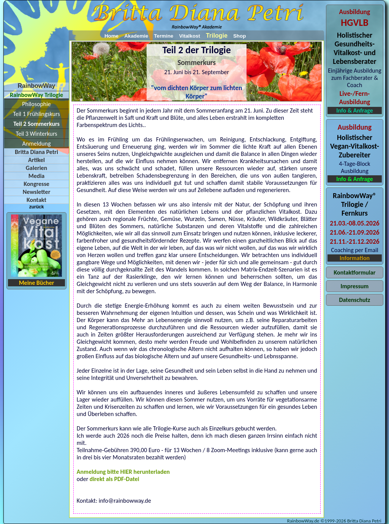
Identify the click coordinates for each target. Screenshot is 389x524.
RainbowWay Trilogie (36, 94)
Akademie (136, 36)
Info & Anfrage (354, 110)
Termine (163, 36)
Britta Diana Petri (36, 152)
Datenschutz (354, 299)
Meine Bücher (36, 282)
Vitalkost (189, 36)
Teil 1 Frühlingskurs (36, 114)
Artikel (36, 160)
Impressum (355, 286)
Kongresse (36, 183)
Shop (239, 36)
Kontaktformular (355, 272)
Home (111, 36)
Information (355, 258)
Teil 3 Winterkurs (36, 133)
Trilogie (217, 35)
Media (36, 175)
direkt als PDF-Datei (114, 479)
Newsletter (37, 191)
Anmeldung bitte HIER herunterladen (123, 471)
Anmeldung (36, 143)
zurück (36, 207)
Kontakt (36, 199)
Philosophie (36, 104)
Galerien (36, 167)
